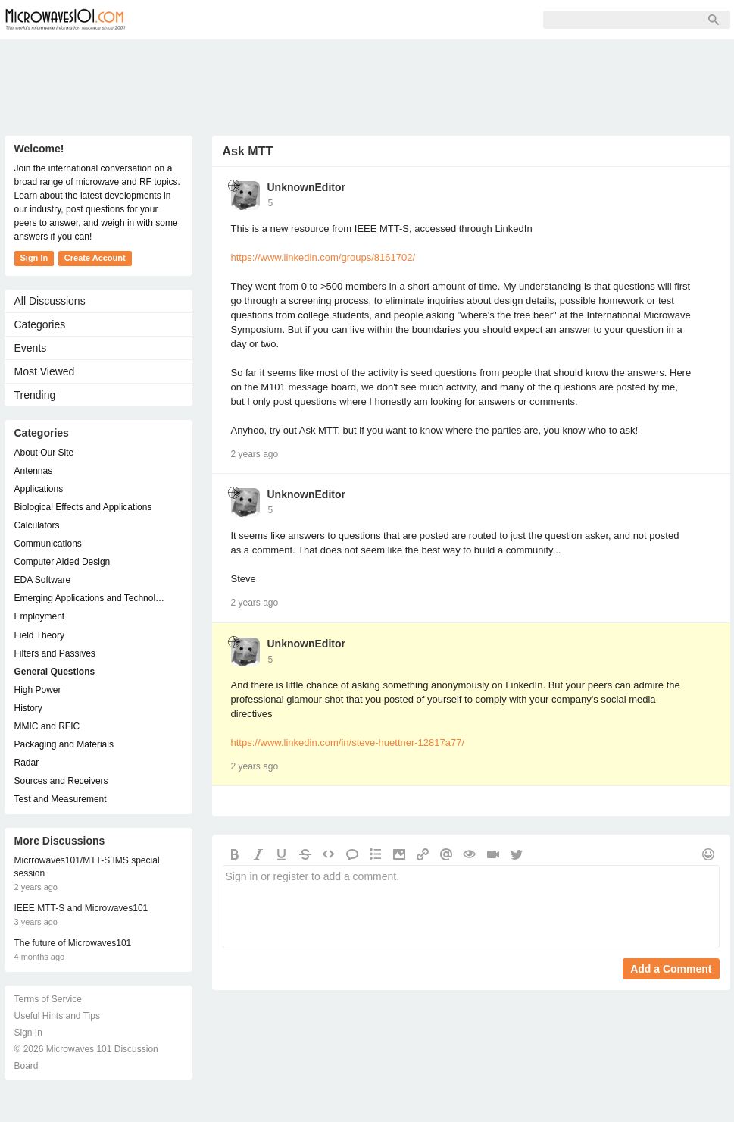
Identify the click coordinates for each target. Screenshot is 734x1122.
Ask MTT (248, 151)
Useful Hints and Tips (57, 1016)
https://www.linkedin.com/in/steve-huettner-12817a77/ (348, 742)
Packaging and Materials (64, 744)
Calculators (37, 525)
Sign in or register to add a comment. (471, 906)
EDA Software (42, 580)
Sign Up (312, 19)
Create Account (95, 257)
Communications (48, 543)
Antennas (33, 470)
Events (30, 348)
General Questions (54, 671)
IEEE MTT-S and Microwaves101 (81, 908)
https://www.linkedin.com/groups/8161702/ (323, 257)
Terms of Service (48, 999)
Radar (26, 762)
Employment (39, 616)
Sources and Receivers (61, 781)
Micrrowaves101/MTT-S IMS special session (87, 867)
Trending (35, 395)
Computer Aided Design (62, 561)
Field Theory (39, 635)
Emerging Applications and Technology (90, 598)
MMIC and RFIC (47, 726)
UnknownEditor (306, 187)
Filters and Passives (54, 653)
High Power (37, 690)
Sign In (375, 19)
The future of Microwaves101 (73, 943)
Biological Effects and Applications (83, 507)
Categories (40, 324)
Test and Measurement (60, 799)
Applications (39, 489)
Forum (175, 19)
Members (242, 19)
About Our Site (44, 452)
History (28, 708)
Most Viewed (44, 371)
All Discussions (50, 301)
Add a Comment (670, 969)
